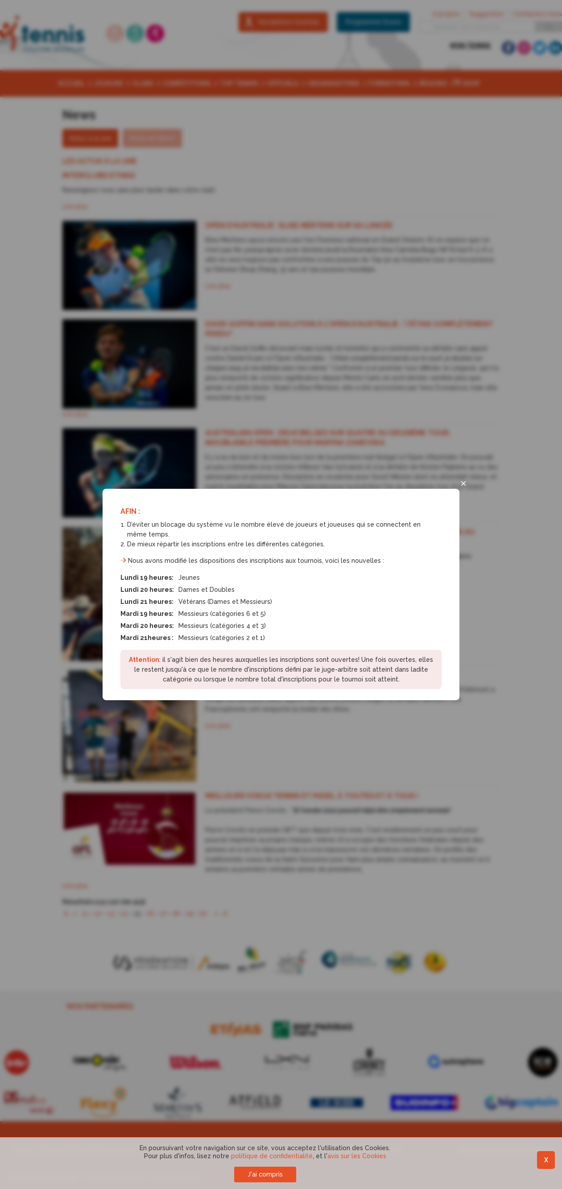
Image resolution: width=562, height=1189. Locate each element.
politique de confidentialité (272, 1156)
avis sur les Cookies (356, 1156)
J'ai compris (265, 1174)
